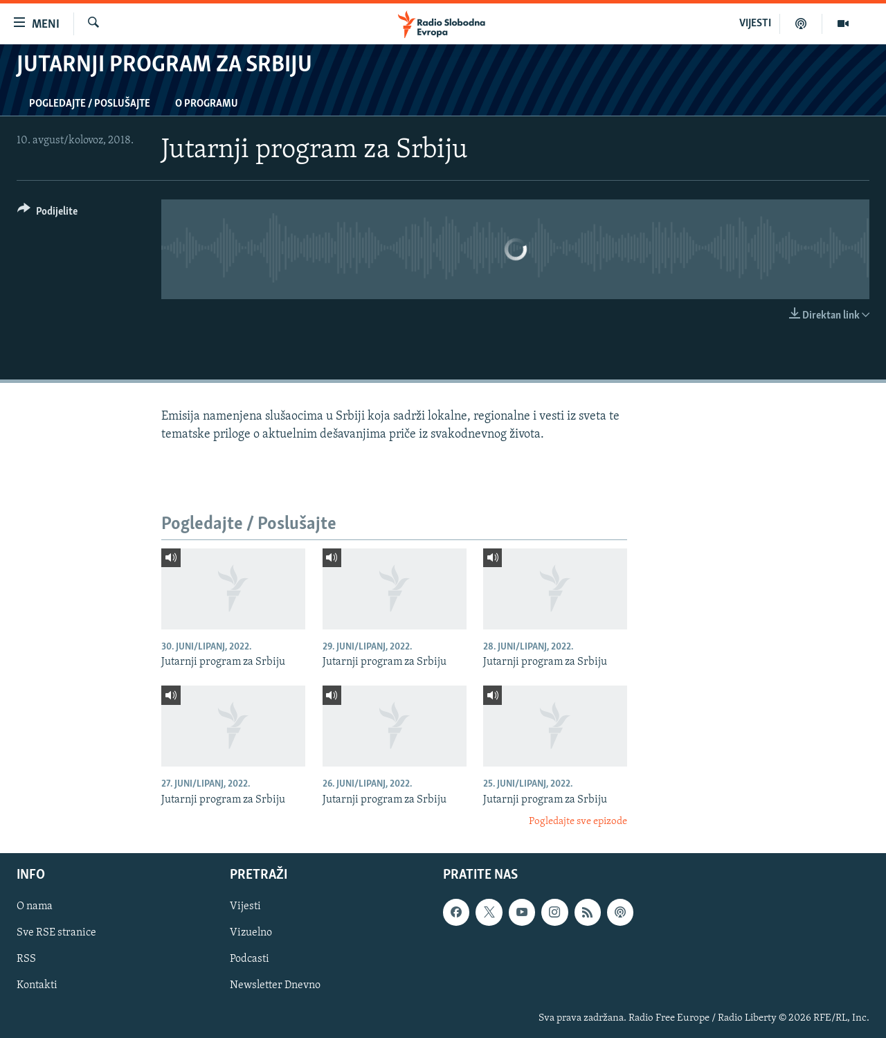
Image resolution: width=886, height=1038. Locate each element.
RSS (26, 959)
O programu (206, 103)
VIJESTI (755, 23)
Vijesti (245, 906)
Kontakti (37, 985)
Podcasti (249, 959)
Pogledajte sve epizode (578, 821)
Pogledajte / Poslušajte (89, 103)
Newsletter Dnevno (275, 985)
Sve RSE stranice (56, 932)
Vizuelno (251, 932)
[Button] (47, 213)
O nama (35, 906)
